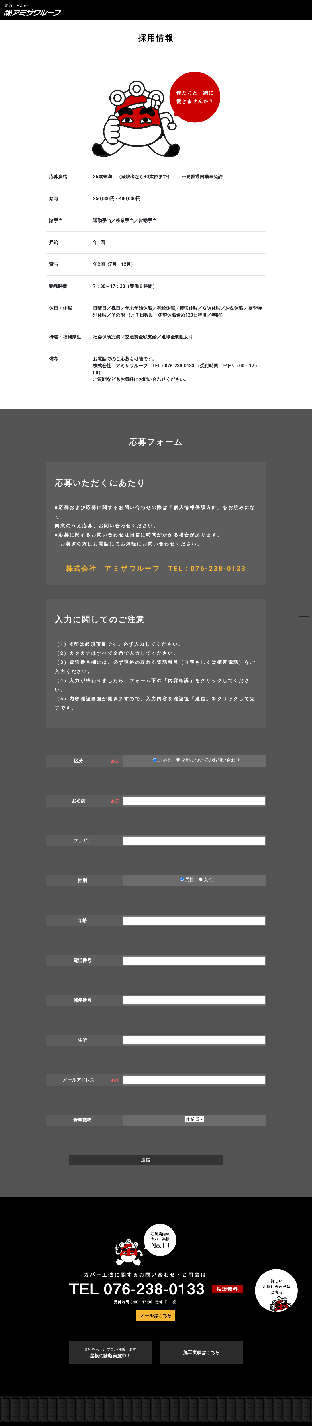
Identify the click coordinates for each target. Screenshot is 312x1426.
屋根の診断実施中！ (110, 1353)
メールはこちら (156, 1315)
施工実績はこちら (201, 1352)
